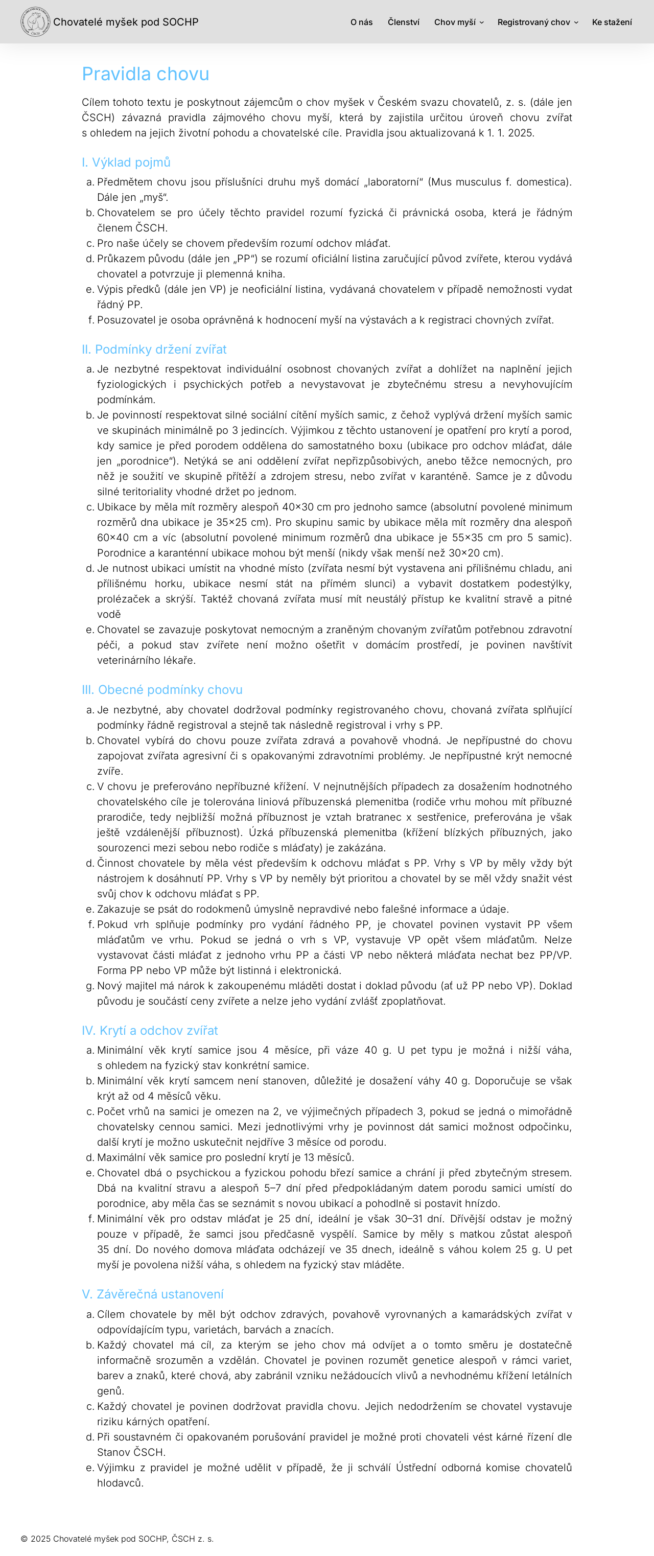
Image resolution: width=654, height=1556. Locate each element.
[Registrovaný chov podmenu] (576, 22)
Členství (403, 22)
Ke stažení (612, 22)
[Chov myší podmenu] (481, 22)
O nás (362, 22)
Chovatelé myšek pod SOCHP (126, 22)
